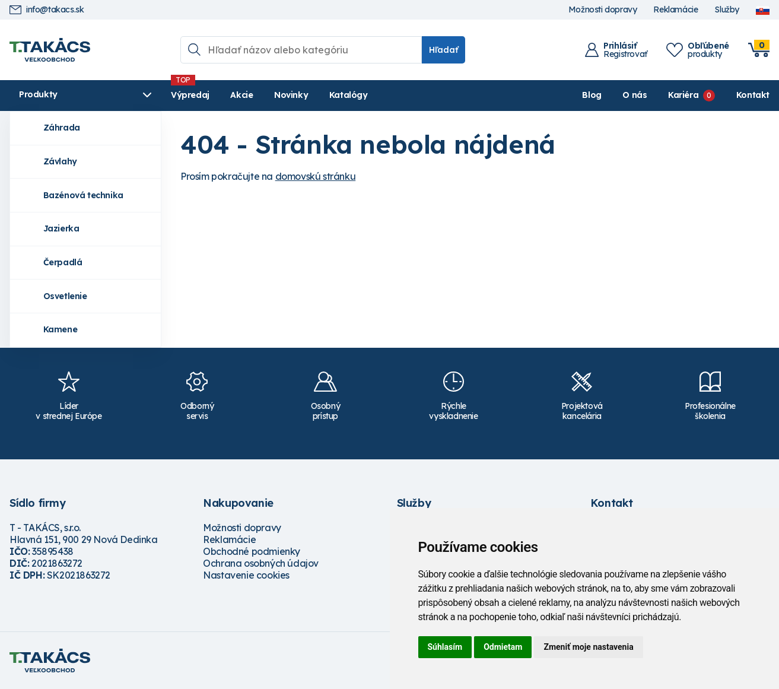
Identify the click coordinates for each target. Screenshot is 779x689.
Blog (591, 95)
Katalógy (348, 95)
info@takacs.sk (46, 10)
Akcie (241, 95)
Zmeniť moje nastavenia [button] (588, 647)
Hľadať (443, 50)
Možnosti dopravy (602, 10)
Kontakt (753, 95)
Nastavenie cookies (246, 575)
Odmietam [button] (503, 647)
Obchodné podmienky (251, 551)
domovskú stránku (315, 176)
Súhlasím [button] (445, 647)
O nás (634, 95)
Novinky (291, 95)
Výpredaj (190, 95)
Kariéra (683, 95)
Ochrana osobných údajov (261, 563)
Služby (726, 10)
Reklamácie (675, 10)
